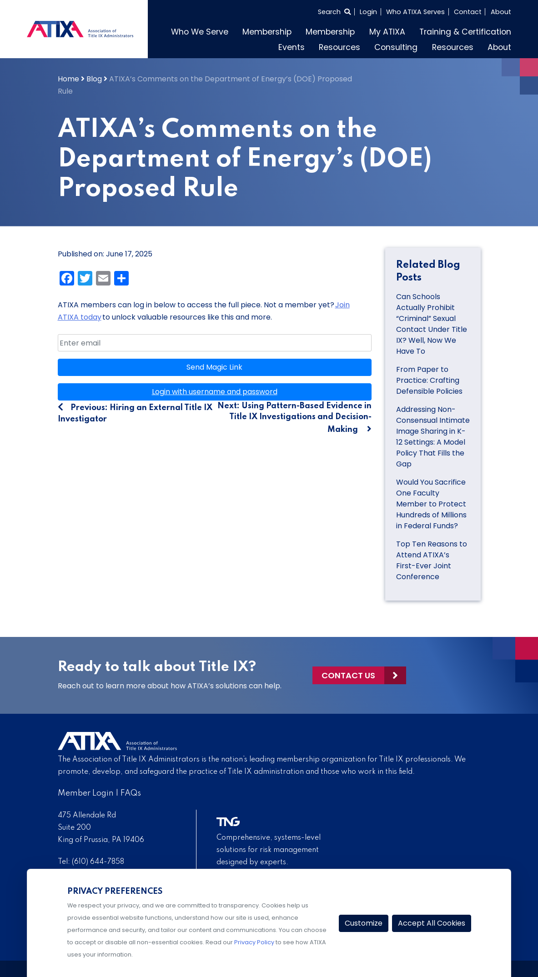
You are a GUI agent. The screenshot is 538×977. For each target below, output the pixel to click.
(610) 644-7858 (98, 862)
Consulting (395, 47)
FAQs (131, 793)
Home (68, 79)
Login (368, 11)
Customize (363, 923)
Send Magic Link (214, 367)
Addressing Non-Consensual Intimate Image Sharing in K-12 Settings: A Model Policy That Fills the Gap (433, 436)
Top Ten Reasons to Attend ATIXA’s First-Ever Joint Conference (431, 560)
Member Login (86, 793)
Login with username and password (214, 391)
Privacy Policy (254, 942)
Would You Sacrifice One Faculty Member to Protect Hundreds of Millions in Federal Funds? (431, 504)
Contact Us (348, 675)
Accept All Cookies (431, 923)
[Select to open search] (334, 11)
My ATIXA (387, 31)
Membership (267, 31)
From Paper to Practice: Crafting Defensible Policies (430, 380)
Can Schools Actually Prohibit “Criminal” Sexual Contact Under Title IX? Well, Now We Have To (431, 323)
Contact (468, 11)
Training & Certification (465, 31)
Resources (339, 47)
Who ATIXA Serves (415, 11)
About (501, 11)
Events (291, 47)
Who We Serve (199, 31)
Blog (94, 79)
